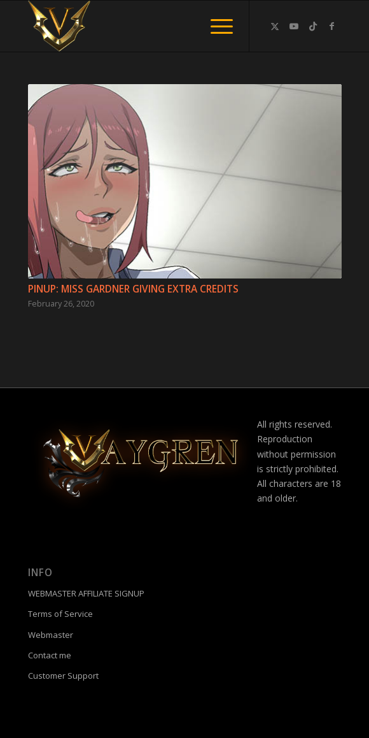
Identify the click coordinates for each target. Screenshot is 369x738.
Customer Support (63, 675)
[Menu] (215, 26)
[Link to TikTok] (313, 26)
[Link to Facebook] (332, 26)
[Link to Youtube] (293, 26)
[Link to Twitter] (274, 26)
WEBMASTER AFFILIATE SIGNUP (86, 593)
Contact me (49, 655)
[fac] (153, 26)
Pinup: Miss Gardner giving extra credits (133, 289)
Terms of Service (60, 613)
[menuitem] (215, 26)
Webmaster (50, 634)
